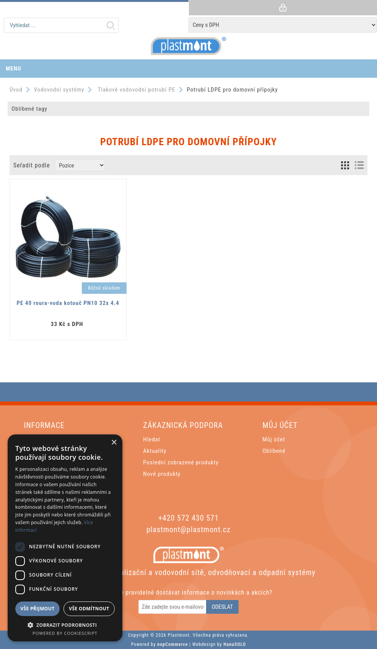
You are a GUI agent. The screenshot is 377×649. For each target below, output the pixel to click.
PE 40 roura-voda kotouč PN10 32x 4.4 (68, 303)
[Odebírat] (172, 607)
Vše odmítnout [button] (89, 608)
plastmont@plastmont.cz (188, 529)
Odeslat (222, 606)
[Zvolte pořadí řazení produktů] (80, 165)
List (359, 165)
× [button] (114, 443)
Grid (344, 165)
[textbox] (61, 25)
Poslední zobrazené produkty (180, 462)
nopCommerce (172, 644)
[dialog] (65, 537)
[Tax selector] (282, 25)
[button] (65, 624)
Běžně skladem (104, 288)
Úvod (16, 89)
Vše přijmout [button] (37, 608)
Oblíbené (274, 450)
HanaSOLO (234, 644)
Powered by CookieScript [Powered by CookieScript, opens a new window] (65, 633)
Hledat (110, 25)
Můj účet (274, 439)
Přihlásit (282, 7)
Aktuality (154, 450)
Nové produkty (161, 473)
